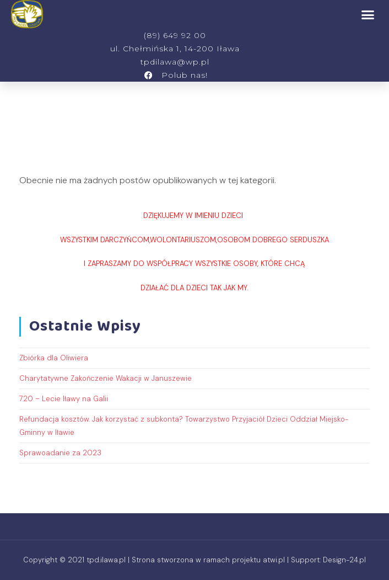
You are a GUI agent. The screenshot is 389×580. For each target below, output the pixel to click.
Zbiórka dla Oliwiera (53, 358)
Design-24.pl (344, 560)
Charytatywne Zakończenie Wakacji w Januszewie (105, 378)
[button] (368, 14)
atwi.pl (274, 560)
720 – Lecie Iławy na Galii (63, 398)
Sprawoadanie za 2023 (60, 452)
